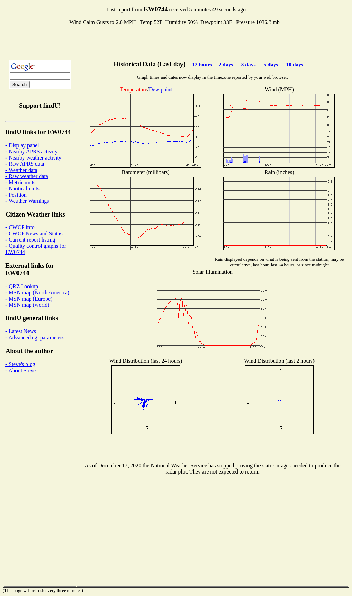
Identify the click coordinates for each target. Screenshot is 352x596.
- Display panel (22, 145)
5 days (271, 64)
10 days (294, 64)
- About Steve (21, 370)
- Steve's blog (20, 364)
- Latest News (21, 331)
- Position (16, 195)
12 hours (202, 64)
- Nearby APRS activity (32, 151)
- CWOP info (20, 227)
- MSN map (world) (28, 305)
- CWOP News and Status (34, 233)
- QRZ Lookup (22, 286)
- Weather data (21, 170)
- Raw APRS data (25, 164)
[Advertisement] (176, 40)
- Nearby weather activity (34, 158)
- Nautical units (23, 188)
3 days (248, 64)
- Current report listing (30, 240)
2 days (226, 64)
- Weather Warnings (27, 201)
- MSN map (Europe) (29, 299)
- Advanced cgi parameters (35, 337)
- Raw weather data (27, 176)
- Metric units (20, 182)
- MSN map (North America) (37, 292)
